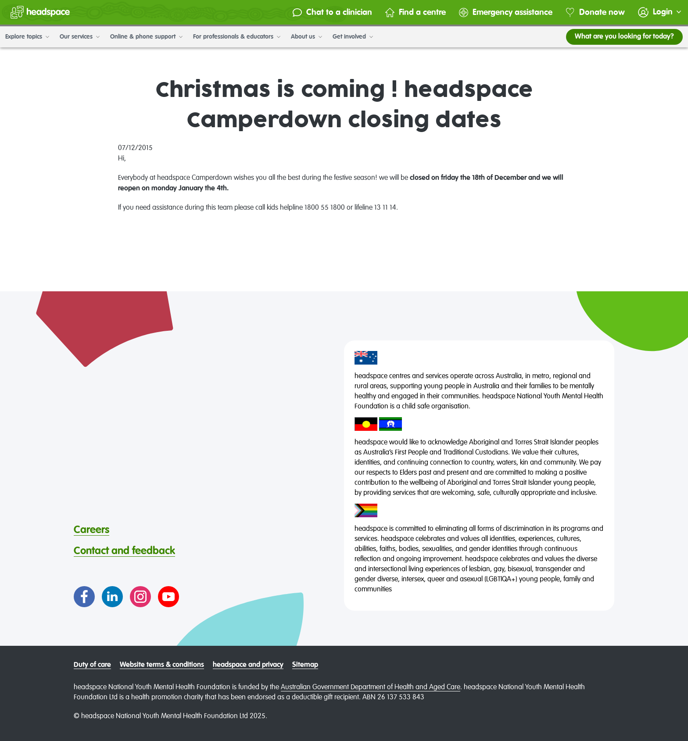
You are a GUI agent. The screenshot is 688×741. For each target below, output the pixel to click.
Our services (80, 37)
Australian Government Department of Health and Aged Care (370, 687)
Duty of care (92, 665)
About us (306, 37)
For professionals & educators (236, 37)
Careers (91, 530)
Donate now (595, 12)
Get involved (353, 37)
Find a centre (415, 12)
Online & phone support (146, 37)
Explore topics (27, 37)
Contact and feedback (124, 551)
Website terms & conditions (162, 665)
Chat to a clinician (332, 12)
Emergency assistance (505, 12)
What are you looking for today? (624, 36)
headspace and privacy (248, 665)
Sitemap (305, 665)
